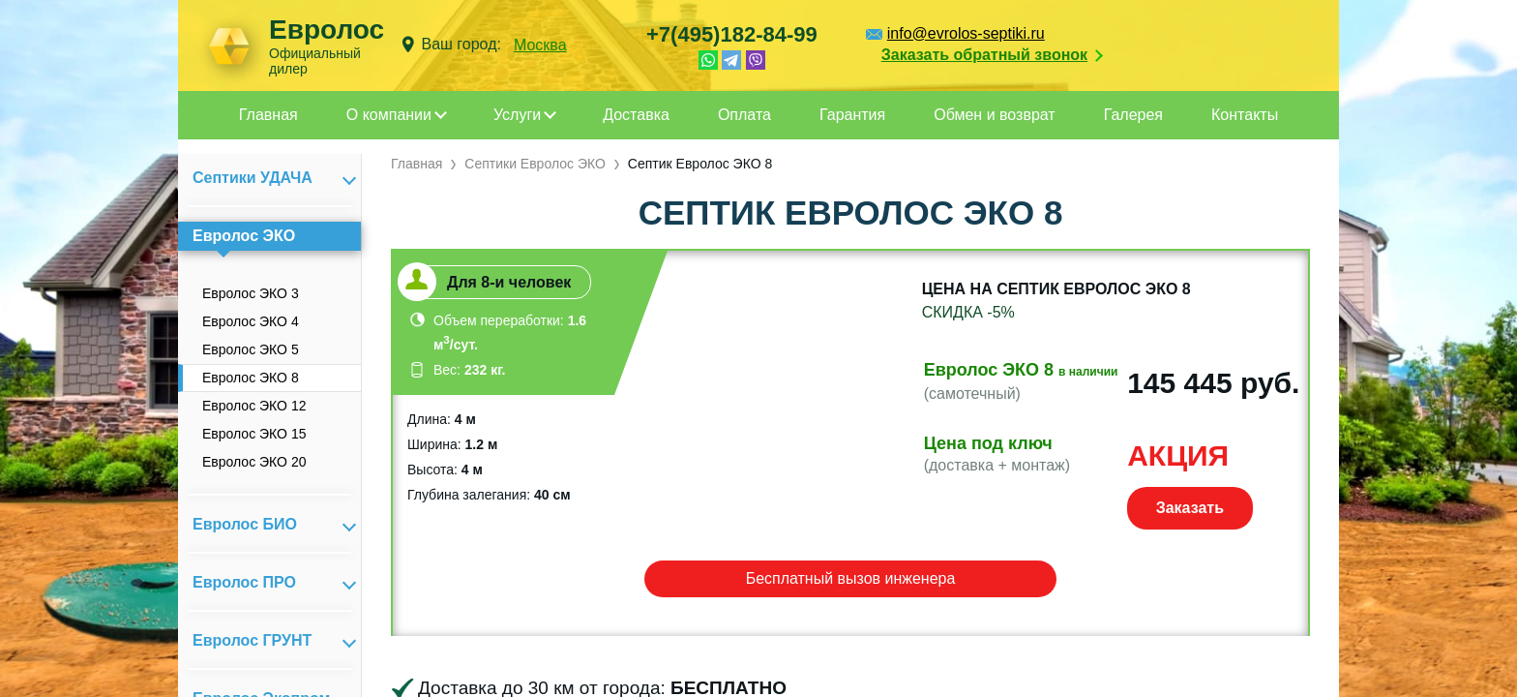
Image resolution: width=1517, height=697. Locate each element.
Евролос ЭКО (244, 235)
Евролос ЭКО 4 (250, 321)
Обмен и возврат (994, 114)
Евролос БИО (245, 524)
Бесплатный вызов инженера (851, 578)
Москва (540, 45)
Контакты (1244, 114)
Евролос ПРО (244, 582)
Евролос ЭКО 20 (254, 462)
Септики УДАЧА (252, 177)
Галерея (1133, 114)
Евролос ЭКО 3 (250, 293)
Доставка (636, 114)
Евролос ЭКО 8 (250, 377)
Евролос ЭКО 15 (254, 433)
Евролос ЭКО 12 (254, 405)
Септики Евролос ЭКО (535, 163)
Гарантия (852, 114)
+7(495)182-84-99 (732, 34)
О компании (388, 114)
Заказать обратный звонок (984, 54)
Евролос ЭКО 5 (250, 349)
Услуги (517, 114)
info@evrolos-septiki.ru (966, 33)
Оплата (744, 114)
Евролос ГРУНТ (252, 640)
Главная (268, 114)
